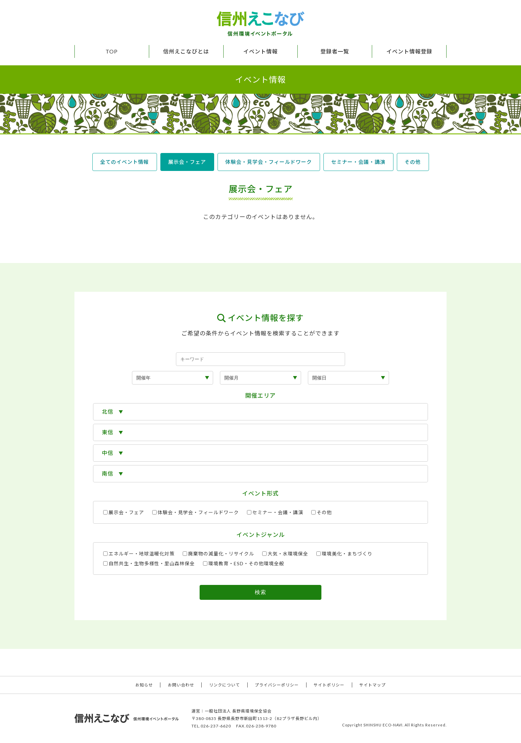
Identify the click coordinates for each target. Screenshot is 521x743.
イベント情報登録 (409, 51)
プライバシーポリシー (277, 684)
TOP (112, 51)
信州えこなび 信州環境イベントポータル (260, 24)
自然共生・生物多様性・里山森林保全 (149, 563)
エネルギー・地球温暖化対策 (139, 553)
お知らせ (144, 684)
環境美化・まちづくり (344, 553)
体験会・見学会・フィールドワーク (268, 162)
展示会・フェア (187, 162)
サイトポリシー (329, 684)
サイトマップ (372, 684)
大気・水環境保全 (285, 553)
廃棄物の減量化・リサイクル (218, 553)
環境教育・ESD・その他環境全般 (243, 563)
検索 (260, 592)
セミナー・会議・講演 (358, 162)
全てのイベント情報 (124, 162)
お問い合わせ (181, 684)
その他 (413, 162)
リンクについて (224, 684)
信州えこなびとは (186, 51)
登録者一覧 (334, 51)
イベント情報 (260, 51)
